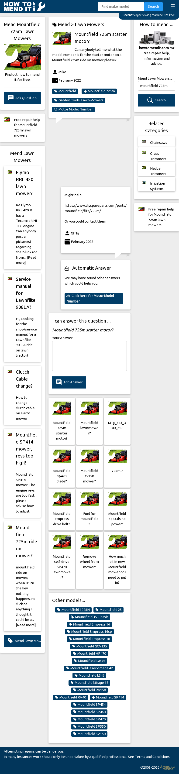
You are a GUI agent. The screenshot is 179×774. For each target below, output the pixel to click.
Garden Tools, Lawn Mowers (78, 100)
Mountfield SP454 (89, 704)
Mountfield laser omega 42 (89, 668)
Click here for (90, 298)
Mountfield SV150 (89, 734)
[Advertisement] (96, 154)
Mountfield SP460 (89, 712)
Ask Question (22, 98)
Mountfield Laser (89, 661)
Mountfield (65, 91)
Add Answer (69, 382)
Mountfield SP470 (89, 719)
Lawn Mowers (89, 24)
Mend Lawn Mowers (24, 641)
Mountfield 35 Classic (89, 617)
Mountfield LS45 (89, 675)
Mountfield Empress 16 (89, 624)
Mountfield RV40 (70, 697)
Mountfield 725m (99, 91)
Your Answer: (62, 338)
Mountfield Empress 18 (89, 639)
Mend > (63, 25)
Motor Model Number (73, 109)
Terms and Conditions (152, 757)
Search (153, 6)
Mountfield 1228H (73, 610)
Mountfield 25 (108, 610)
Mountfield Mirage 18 (89, 683)
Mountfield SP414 (108, 697)
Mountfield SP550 (89, 726)
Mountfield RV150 (89, 690)
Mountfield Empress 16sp (89, 632)
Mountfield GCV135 (89, 646)
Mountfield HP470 (89, 653)
